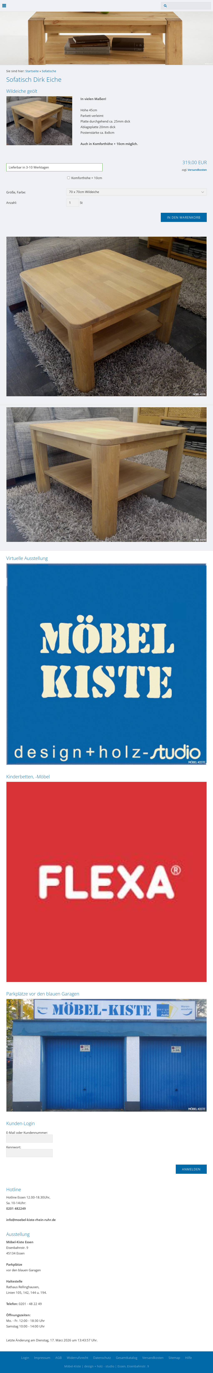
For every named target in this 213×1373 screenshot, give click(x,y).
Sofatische (49, 71)
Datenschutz (102, 1358)
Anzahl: (11, 203)
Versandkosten (197, 170)
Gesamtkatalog (126, 1358)
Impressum (42, 1358)
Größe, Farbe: (16, 192)
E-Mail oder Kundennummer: (27, 1132)
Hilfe (188, 1358)
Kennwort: (13, 1147)
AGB (58, 1358)
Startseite (32, 71)
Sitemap (174, 1358)
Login (25, 1358)
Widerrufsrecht (77, 1358)
